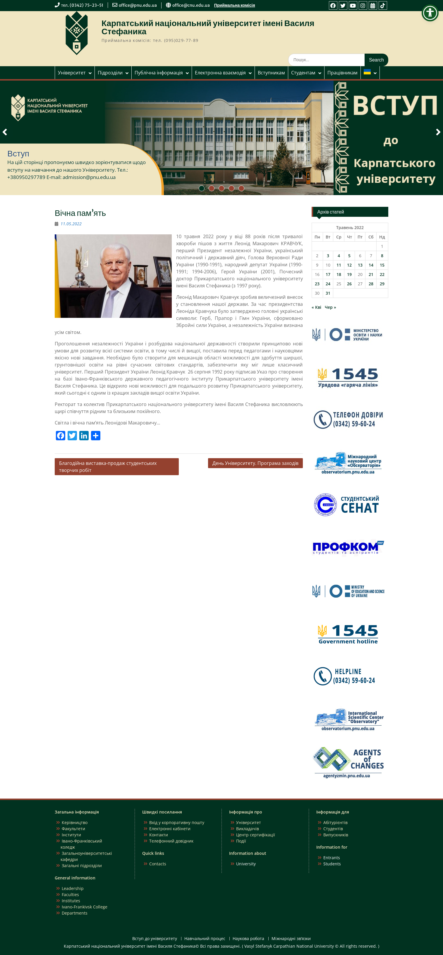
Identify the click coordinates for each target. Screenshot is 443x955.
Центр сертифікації (255, 835)
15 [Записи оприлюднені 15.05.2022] (382, 265)
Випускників (335, 835)
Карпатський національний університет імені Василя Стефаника (208, 27)
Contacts (157, 864)
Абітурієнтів (335, 822)
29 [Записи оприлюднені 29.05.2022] (382, 283)
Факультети (73, 828)
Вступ (18, 153)
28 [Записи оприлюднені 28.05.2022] (371, 283)
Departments (74, 913)
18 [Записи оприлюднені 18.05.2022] (338, 274)
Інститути (71, 835)
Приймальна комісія (234, 5)
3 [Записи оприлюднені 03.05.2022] (328, 255)
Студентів (333, 828)
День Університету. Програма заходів (255, 463)
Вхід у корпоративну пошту (176, 822)
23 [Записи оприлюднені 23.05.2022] (317, 283)
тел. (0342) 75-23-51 (82, 5)
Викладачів (247, 828)
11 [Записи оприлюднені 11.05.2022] (338, 265)
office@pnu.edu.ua (138, 5)
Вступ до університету (154, 939)
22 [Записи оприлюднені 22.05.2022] (382, 274)
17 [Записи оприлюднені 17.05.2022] (328, 274)
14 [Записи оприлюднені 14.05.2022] (371, 265)
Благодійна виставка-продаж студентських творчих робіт (108, 466)
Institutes (71, 900)
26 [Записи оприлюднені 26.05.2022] (349, 283)
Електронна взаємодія (220, 72)
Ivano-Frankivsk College (84, 907)
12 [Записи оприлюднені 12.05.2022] (349, 265)
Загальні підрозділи (82, 865)
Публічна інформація (159, 72)
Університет (72, 72)
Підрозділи (110, 72)
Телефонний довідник (171, 841)
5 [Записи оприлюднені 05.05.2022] (349, 255)
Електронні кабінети (169, 828)
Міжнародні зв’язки (291, 939)
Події (241, 841)
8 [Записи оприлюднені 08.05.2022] (382, 255)
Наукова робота (248, 939)
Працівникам (342, 72)
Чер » (330, 307)
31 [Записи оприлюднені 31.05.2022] (328, 293)
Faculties (70, 894)
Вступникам (271, 72)
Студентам (303, 72)
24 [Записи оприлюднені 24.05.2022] (328, 283)
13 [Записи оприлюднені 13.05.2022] (360, 265)
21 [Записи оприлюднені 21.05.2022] (371, 274)
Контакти (158, 835)
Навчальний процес (204, 939)
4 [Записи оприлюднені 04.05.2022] (339, 255)
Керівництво (74, 822)
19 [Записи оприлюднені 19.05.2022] (349, 274)
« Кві (316, 307)
